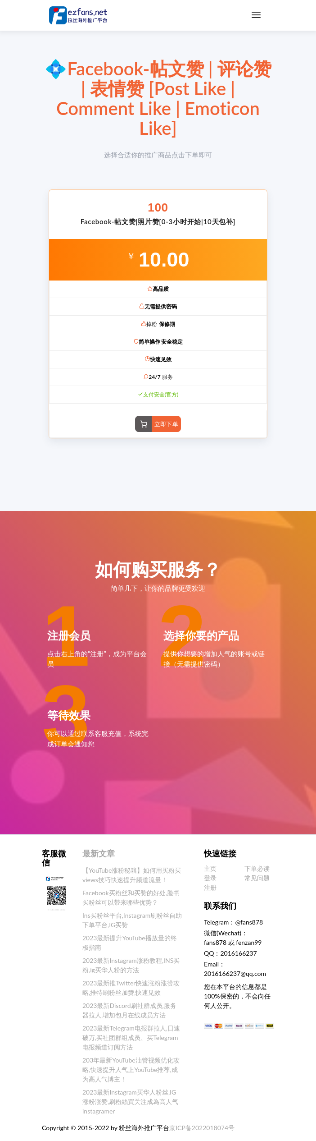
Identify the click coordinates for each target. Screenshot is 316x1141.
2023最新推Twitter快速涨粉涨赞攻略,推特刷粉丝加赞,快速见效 (131, 987)
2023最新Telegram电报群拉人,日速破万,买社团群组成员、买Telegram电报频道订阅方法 (131, 1037)
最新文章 (98, 853)
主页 (210, 868)
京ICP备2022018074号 (202, 1128)
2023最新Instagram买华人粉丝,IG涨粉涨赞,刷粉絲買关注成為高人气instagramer (130, 1101)
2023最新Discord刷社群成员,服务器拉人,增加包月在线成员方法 (129, 1010)
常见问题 (257, 878)
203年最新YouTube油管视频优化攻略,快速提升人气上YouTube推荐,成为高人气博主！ (131, 1069)
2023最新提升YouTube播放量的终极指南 (129, 942)
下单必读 (257, 868)
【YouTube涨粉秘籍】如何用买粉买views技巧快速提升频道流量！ (131, 874)
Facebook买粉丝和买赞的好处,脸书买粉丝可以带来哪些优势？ (131, 897)
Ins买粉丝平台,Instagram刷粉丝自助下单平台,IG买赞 (132, 920)
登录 (210, 878)
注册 (210, 887)
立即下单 (166, 424)
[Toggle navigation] (256, 15)
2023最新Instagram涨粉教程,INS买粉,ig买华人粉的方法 (131, 965)
